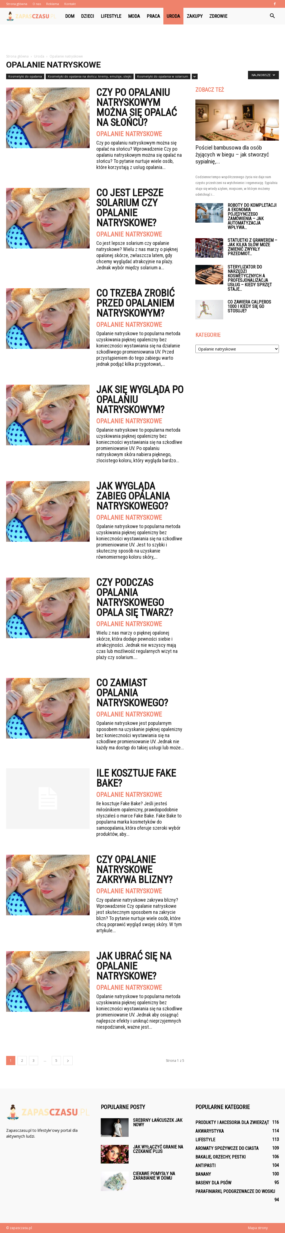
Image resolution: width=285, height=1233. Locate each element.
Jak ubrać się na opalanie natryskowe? (133, 966)
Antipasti (205, 1165)
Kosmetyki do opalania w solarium (162, 76)
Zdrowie (218, 16)
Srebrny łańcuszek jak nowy (157, 1122)
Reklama (52, 4)
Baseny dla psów (213, 1182)
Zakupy (195, 16)
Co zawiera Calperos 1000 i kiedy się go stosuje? (249, 306)
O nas (37, 4)
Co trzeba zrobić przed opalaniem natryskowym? (135, 303)
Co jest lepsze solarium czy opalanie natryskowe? (129, 208)
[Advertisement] (142, 39)
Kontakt (70, 4)
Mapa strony (258, 1227)
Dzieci (87, 16)
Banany (203, 1174)
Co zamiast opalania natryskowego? (132, 693)
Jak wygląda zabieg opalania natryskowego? (133, 496)
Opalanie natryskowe (129, 134)
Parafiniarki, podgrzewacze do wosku (235, 1191)
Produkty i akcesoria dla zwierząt (232, 1122)
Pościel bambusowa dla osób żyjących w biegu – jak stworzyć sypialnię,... (232, 154)
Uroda (173, 16)
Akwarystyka (209, 1131)
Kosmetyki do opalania (25, 76)
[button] (272, 16)
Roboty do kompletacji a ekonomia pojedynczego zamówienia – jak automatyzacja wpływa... (252, 216)
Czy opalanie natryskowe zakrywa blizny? (134, 870)
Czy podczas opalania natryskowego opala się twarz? (134, 597)
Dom (69, 16)
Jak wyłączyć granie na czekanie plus (158, 1149)
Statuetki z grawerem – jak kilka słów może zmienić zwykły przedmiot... (252, 247)
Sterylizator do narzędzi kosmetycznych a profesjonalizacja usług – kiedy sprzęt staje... (250, 278)
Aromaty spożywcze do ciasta (227, 1148)
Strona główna (16, 4)
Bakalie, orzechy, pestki (220, 1157)
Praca (153, 16)
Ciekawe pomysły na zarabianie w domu (154, 1176)
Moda (134, 16)
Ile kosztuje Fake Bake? (136, 778)
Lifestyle (111, 16)
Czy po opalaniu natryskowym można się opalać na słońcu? (136, 107)
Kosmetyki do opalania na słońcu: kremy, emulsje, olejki (89, 76)
